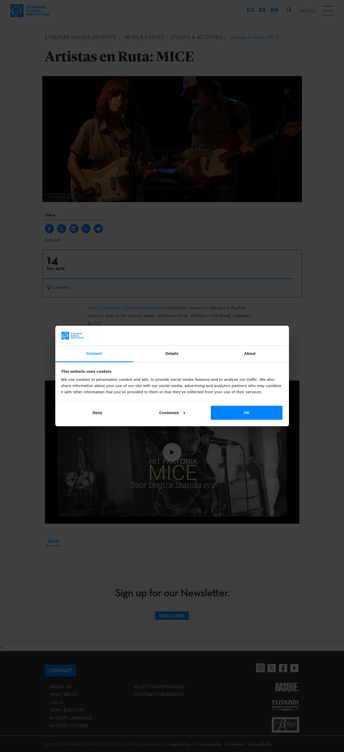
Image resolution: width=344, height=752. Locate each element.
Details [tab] (172, 353)
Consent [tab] (94, 353)
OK (247, 412)
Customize (172, 412)
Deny (97, 412)
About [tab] (250, 353)
